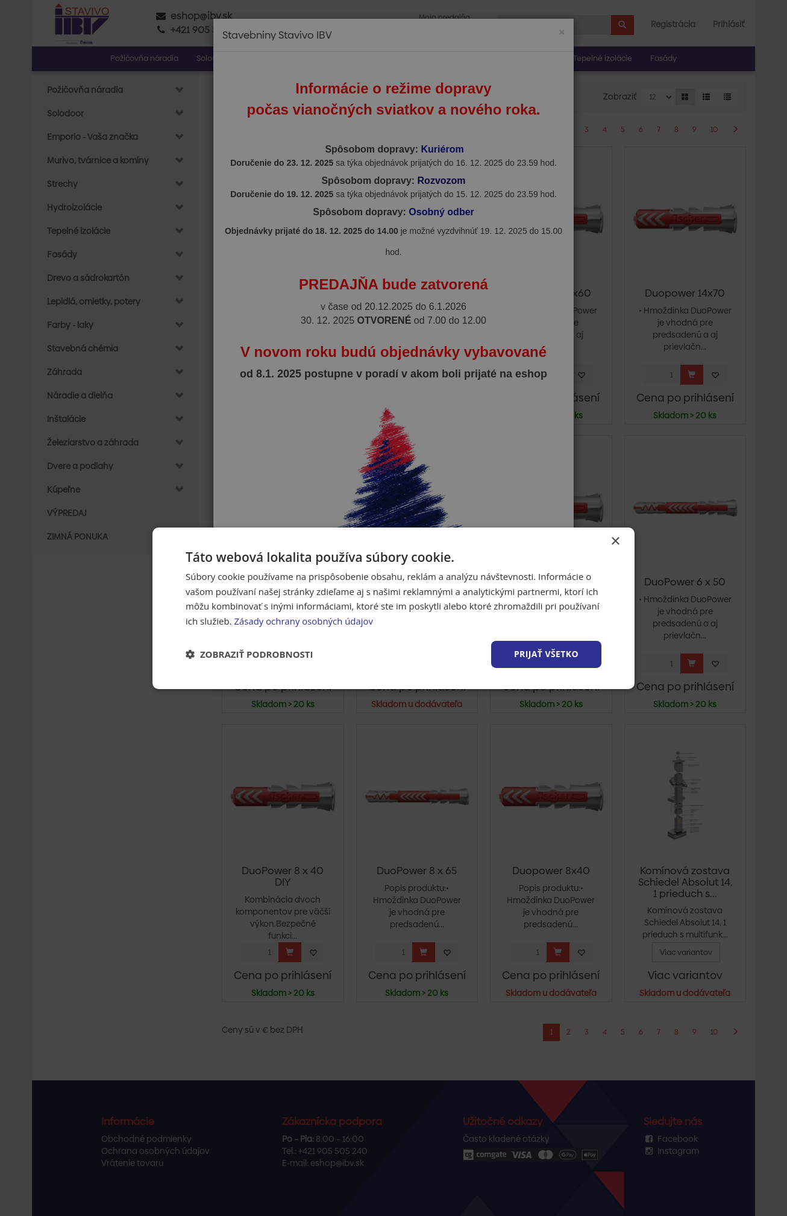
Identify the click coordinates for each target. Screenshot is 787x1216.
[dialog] (393, 607)
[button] (249, 654)
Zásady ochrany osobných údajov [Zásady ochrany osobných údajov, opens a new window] (304, 621)
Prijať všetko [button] (546, 654)
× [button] (614, 541)
